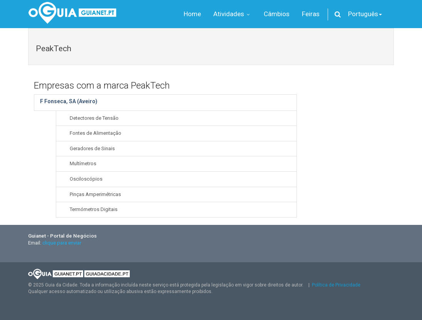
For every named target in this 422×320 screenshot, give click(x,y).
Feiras (311, 14)
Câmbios (277, 14)
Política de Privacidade (336, 285)
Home (192, 14)
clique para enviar (61, 243)
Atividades (232, 14)
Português (365, 14)
